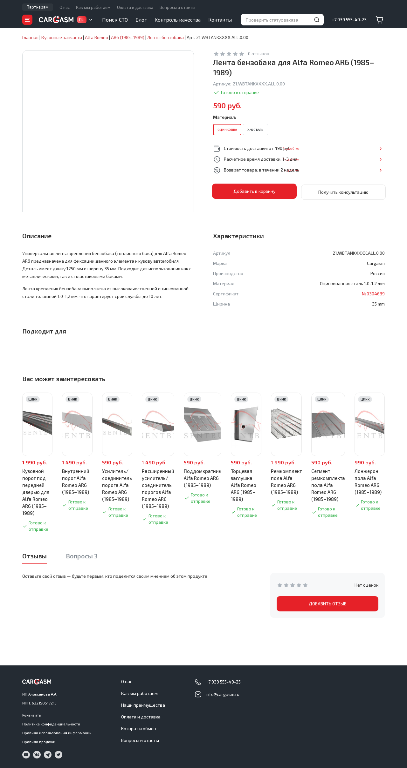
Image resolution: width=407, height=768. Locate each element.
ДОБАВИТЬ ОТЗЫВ (328, 603)
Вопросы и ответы (177, 7)
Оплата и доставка (135, 7)
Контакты (220, 20)
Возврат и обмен (138, 728)
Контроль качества (178, 20)
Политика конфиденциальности (51, 724)
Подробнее (364, 148)
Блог (141, 20)
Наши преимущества (143, 705)
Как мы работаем (93, 7)
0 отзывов (258, 53)
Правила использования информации (57, 733)
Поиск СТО (115, 20)
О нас (64, 7)
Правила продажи (38, 741)
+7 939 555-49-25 (349, 19)
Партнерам (38, 7)
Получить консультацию (343, 191)
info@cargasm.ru (222, 694)
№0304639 (373, 293)
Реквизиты (32, 715)
